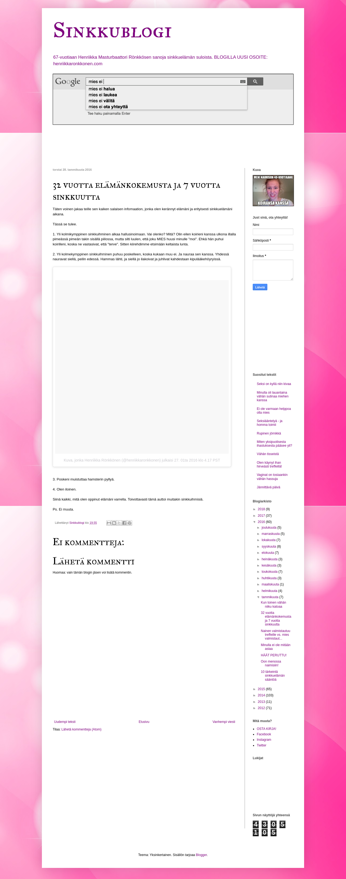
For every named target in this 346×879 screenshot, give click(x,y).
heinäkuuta (270, 559)
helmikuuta (270, 591)
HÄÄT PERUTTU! (274, 655)
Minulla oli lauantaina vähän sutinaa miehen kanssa (272, 396)
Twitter (261, 745)
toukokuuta (270, 572)
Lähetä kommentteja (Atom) (81, 729)
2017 (262, 516)
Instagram (264, 740)
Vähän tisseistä (268, 454)
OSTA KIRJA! (266, 729)
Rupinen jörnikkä (269, 433)
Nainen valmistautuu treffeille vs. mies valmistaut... (275, 635)
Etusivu (144, 722)
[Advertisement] (151, 146)
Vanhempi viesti (223, 722)
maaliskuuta (271, 584)
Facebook (264, 734)
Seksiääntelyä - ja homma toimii (269, 423)
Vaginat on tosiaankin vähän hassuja (272, 476)
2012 (262, 708)
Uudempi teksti (64, 722)
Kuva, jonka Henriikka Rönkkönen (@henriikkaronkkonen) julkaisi (118, 460)
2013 (262, 702)
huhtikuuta (270, 578)
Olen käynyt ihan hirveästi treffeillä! (269, 464)
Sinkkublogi (112, 30)
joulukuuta (269, 527)
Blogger (201, 855)
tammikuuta (270, 597)
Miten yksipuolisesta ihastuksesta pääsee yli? (274, 443)
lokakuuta (269, 540)
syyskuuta (269, 546)
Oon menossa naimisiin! (271, 663)
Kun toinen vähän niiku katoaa (273, 604)
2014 (262, 695)
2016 (262, 522)
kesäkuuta (269, 565)
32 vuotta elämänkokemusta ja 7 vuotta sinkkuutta (276, 618)
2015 (262, 689)
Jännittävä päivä (268, 487)
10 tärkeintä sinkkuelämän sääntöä (273, 676)
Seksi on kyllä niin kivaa (274, 384)
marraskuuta (271, 534)
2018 (262, 509)
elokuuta (268, 553)
